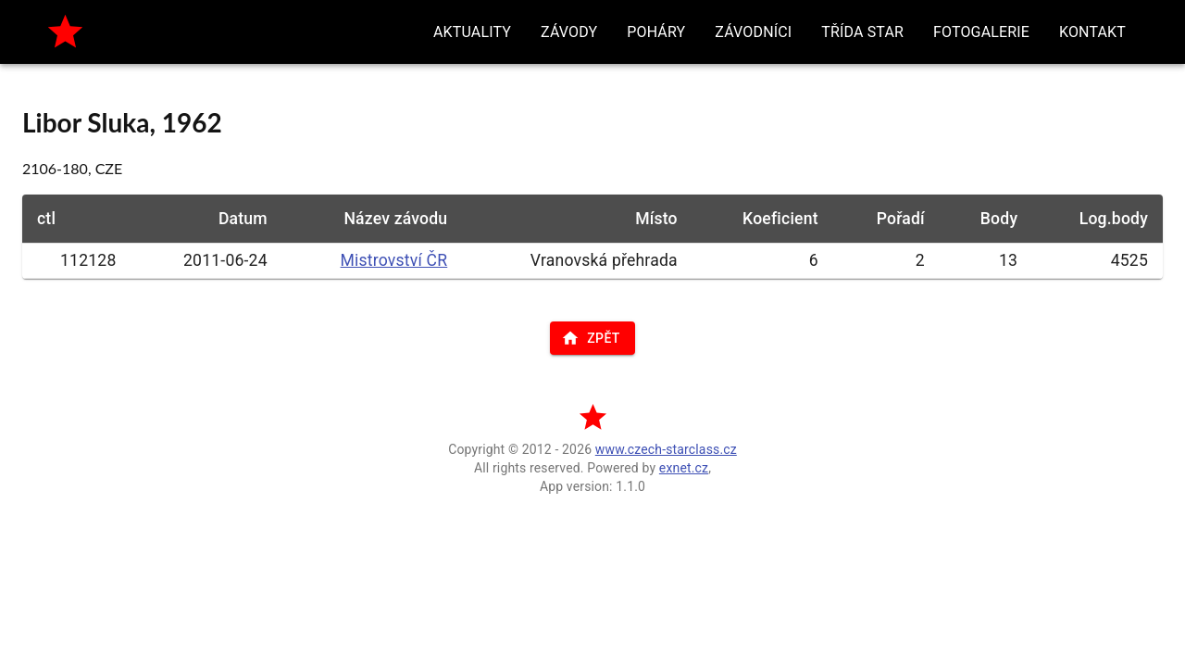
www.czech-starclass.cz (666, 449)
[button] (472, 32)
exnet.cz (683, 467)
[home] (65, 32)
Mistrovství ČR (394, 260)
